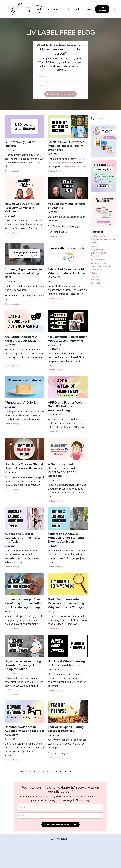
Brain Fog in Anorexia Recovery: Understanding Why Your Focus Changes (68, 619)
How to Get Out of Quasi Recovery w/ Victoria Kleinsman (24, 213)
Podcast (79, 9)
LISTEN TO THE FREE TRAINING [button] (60, 848)
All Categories (99, 237)
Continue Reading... (12, 172)
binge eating (98, 256)
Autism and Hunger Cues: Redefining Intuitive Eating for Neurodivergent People (24, 621)
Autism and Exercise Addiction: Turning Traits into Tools (24, 553)
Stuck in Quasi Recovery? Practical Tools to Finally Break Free (67, 147)
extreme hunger (100, 271)
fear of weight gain (102, 275)
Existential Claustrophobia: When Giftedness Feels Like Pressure (65, 282)
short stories (98, 295)
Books (67, 9)
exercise (95, 264)
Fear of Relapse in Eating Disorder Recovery (67, 751)
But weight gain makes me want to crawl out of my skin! (23, 280)
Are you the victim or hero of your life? (64, 211)
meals (94, 283)
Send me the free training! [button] (60, 94)
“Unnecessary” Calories (23, 415)
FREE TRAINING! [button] (102, 9)
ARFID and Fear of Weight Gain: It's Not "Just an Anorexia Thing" (67, 419)
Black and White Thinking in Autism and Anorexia (66, 687)
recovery (96, 291)
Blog (89, 9)
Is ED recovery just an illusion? (21, 145)
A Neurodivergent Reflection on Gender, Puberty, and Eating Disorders (64, 484)
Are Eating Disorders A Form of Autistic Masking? (22, 348)
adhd (94, 248)
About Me (28, 9)
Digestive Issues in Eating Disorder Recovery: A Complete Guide (24, 687)
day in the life (99, 260)
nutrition (96, 287)
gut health (97, 279)
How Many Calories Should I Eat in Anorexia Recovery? (23, 482)
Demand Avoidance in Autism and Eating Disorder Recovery (21, 753)
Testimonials (54, 9)
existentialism (99, 268)
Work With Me (39, 9)
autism (95, 252)
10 (66, 794)
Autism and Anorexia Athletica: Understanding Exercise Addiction (67, 553)
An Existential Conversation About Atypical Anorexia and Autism (65, 350)
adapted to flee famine (100, 243)
